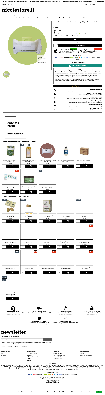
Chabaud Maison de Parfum (30, 365)
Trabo (49, 369)
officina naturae (25, 368)
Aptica (3, 365)
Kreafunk (29, 366)
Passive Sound (35, 368)
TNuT (46, 369)
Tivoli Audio (40, 369)
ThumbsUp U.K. (32, 369)
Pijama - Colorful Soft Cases (48, 368)
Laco (53, 366)
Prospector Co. (67, 368)
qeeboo (74, 368)
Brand (55, 23)
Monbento (13, 368)
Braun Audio (9, 365)
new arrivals (11, 17)
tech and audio (26, 17)
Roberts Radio (85, 368)
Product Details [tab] (10, 115)
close (99, 391)
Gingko (6, 366)
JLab (25, 366)
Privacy (29, 358)
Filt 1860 (82, 365)
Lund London (69, 366)
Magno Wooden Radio (79, 366)
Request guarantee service (86, 355)
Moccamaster (5, 368)
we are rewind (65, 369)
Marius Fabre (90, 366)
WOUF (71, 369)
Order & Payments (58, 353)
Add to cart (80, 45)
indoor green (54, 17)
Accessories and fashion (81, 17)
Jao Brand (20, 366)
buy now (77, 40)
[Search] (52, 15)
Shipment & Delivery (58, 356)
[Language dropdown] (84, 4)
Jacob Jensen (12, 366)
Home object (62, 17)
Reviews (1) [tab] (20, 115)
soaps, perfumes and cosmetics (40, 17)
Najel (18, 368)
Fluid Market (89, 365)
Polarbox (59, 368)
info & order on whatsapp (77, 65)
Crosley (67, 365)
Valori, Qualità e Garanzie (32, 356)
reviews (29, 360)
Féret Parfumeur (74, 365)
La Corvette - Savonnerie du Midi (42, 366)
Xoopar (76, 369)
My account (3, 355)
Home (4, 17)
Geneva (101, 365)
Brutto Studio (17, 365)
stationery (70, 17)
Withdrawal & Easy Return (59, 355)
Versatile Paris (56, 369)
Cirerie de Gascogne (44, 365)
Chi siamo (29, 355)
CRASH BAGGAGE (59, 365)
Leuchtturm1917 (60, 366)
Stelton (102, 368)
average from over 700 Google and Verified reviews (66, 35)
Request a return (83, 356)
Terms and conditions (32, 353)
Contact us (82, 353)
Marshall (97, 366)
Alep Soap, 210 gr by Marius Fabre (84, 160)
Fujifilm (96, 365)
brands (18, 17)
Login (2, 353)
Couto (53, 365)
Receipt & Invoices (58, 358)
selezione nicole (94, 368)
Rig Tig (78, 368)
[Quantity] (55, 45)
